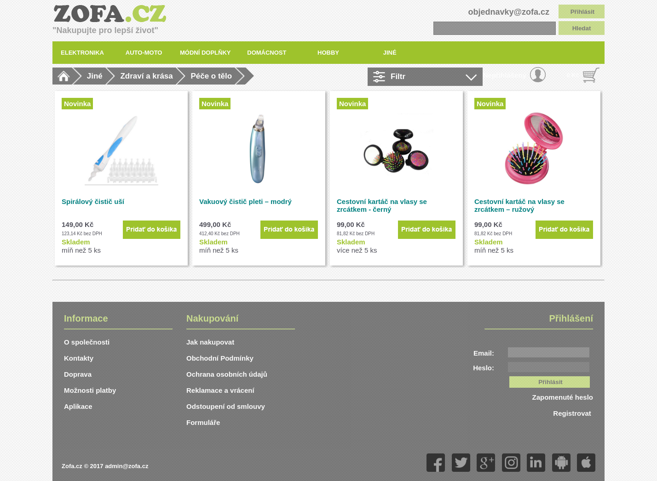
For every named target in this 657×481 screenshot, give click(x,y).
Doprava (78, 374)
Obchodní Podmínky (220, 358)
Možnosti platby (90, 390)
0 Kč (573, 75)
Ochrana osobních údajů (226, 374)
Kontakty (78, 358)
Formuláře (203, 422)
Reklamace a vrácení (220, 390)
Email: (483, 353)
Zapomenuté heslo (562, 397)
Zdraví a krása (146, 76)
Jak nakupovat (210, 342)
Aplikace (78, 406)
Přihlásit (583, 11)
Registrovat (573, 413)
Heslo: (483, 368)
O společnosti (87, 342)
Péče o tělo (211, 76)
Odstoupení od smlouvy (225, 406)
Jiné (95, 76)
